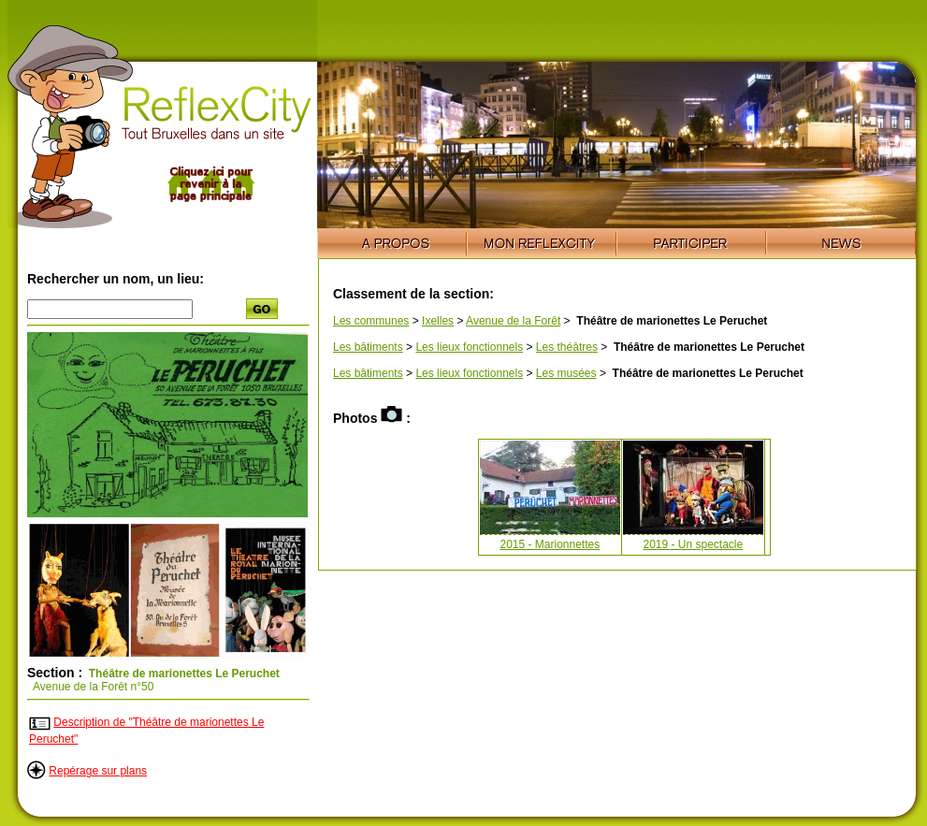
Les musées (566, 373)
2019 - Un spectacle (693, 544)
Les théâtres (567, 347)
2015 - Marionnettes (550, 544)
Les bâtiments (368, 347)
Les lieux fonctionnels (469, 347)
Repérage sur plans (98, 770)
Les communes (371, 320)
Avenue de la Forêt (513, 320)
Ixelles (438, 320)
